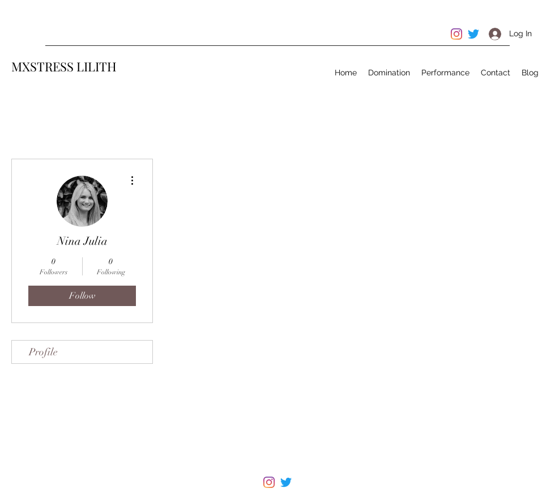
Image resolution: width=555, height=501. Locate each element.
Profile (43, 352)
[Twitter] (286, 482)
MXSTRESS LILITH (64, 66)
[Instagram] (269, 482)
